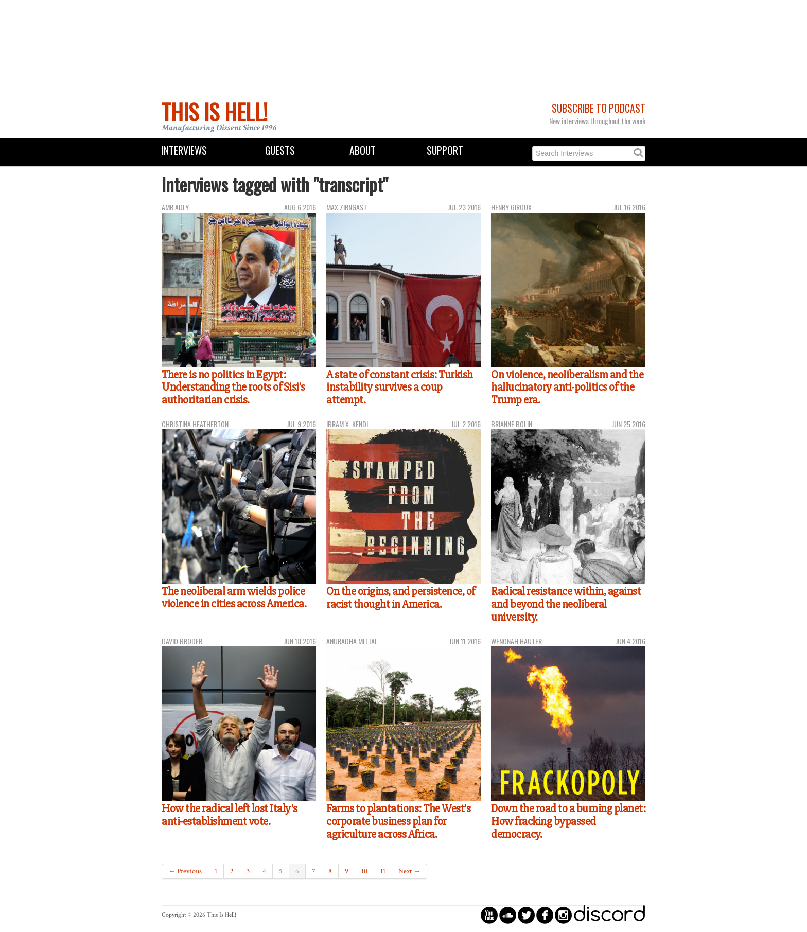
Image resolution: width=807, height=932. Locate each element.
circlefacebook (544, 915)
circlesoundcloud (507, 915)
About (362, 150)
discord (609, 915)
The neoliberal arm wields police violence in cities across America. (234, 597)
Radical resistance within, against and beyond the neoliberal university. (566, 604)
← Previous (185, 871)
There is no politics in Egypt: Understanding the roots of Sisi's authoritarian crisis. (233, 387)
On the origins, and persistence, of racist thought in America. (400, 597)
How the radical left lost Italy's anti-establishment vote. (229, 815)
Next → (409, 871)
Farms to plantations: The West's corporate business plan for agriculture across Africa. (398, 821)
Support (445, 150)
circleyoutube (489, 915)
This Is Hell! (215, 112)
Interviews (184, 150)
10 (364, 871)
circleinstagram (563, 915)
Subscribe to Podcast (598, 108)
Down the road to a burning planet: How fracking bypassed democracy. (568, 821)
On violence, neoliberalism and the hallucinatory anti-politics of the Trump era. (567, 387)
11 (382, 871)
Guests (280, 150)
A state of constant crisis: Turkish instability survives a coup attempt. (399, 387)
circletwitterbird (526, 915)
